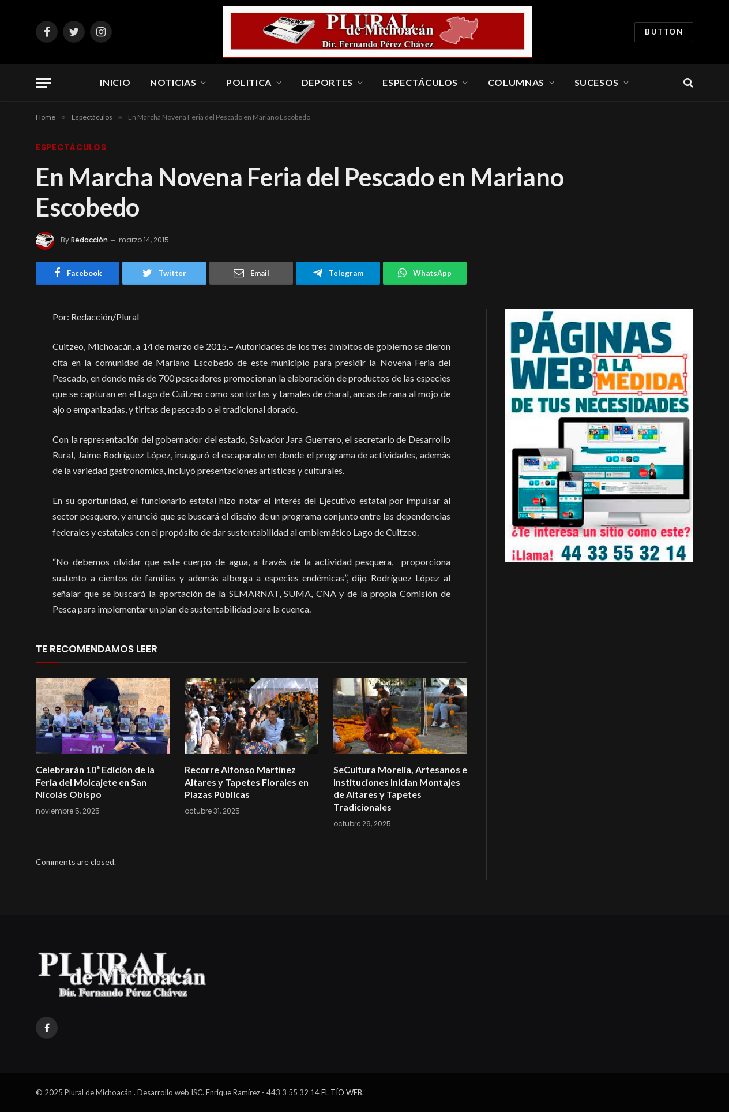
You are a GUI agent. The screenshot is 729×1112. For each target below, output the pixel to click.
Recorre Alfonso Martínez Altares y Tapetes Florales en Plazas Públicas (247, 782)
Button (664, 31)
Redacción (89, 240)
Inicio (115, 82)
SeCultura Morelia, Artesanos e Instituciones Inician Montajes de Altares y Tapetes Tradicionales (400, 788)
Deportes (327, 82)
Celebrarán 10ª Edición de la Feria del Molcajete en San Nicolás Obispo (95, 782)
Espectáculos (420, 82)
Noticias (173, 82)
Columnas (516, 82)
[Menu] (43, 83)
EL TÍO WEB (341, 1092)
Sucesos (596, 82)
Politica (249, 82)
